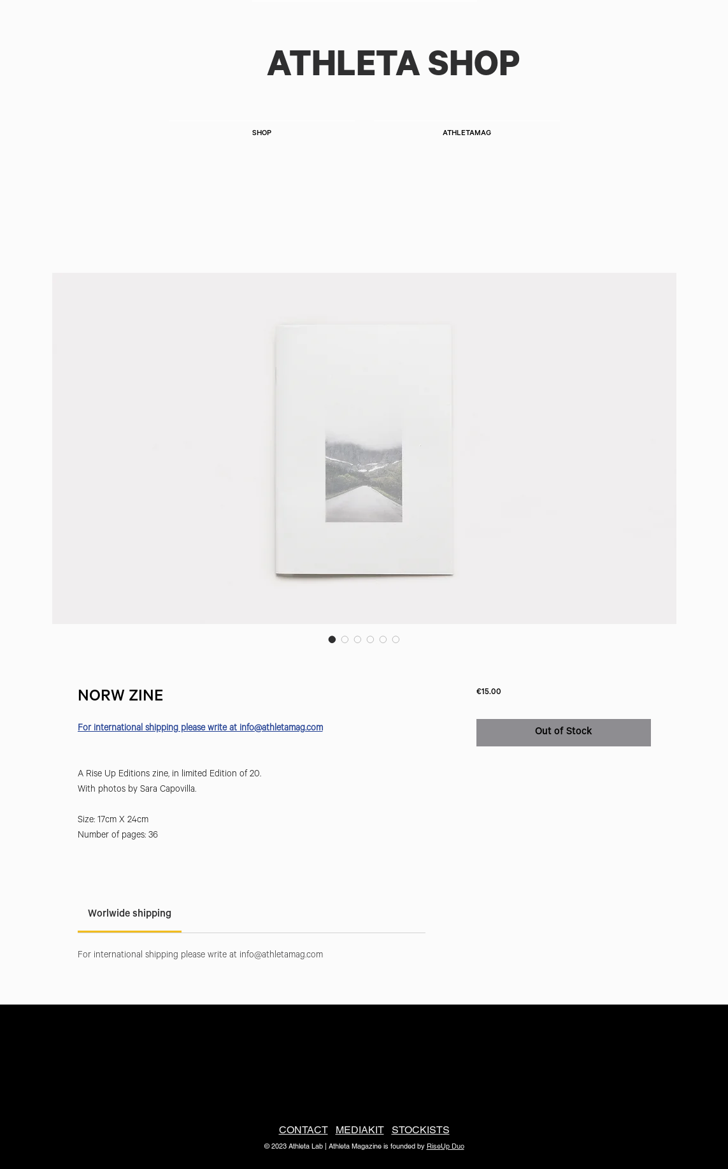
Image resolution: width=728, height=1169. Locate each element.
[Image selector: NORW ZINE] (332, 639)
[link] (129, 914)
